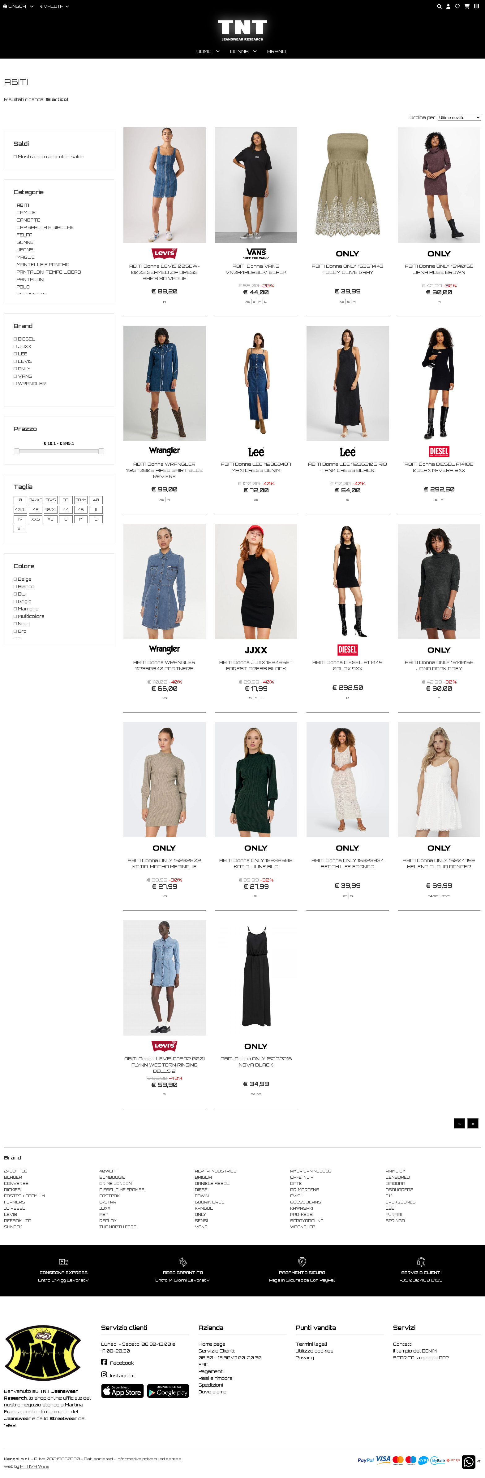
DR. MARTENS (304, 1190)
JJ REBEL (14, 1208)
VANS (201, 1227)
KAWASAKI (301, 1208)
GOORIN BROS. (210, 1202)
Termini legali (311, 1344)
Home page (212, 1344)
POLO (23, 286)
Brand (276, 51)
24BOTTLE (15, 1171)
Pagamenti (211, 1371)
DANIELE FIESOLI (212, 1183)
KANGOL (204, 1208)
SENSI (201, 1221)
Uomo (204, 51)
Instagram (122, 1375)
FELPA (24, 234)
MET (103, 1214)
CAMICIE (26, 212)
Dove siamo (212, 1391)
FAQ (204, 1364)
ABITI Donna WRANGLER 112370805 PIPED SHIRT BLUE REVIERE (164, 494)
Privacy (305, 1357)
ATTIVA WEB (34, 1466)
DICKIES (12, 1190)
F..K (389, 1196)
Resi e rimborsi (216, 1378)
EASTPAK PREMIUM (24, 1196)
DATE (296, 1183)
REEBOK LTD (17, 1221)
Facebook (122, 1363)
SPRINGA (395, 1221)
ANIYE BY (395, 1171)
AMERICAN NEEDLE (310, 1171)
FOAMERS (14, 1202)
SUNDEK (13, 1227)
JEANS (25, 249)
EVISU (296, 1196)
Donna (239, 51)
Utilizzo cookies (314, 1350)
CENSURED (398, 1177)
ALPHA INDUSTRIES (216, 1171)
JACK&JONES (401, 1202)
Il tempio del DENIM (415, 1350)
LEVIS (10, 1214)
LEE (390, 1208)
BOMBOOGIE (112, 1177)
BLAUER (13, 1177)
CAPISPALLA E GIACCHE (45, 227)
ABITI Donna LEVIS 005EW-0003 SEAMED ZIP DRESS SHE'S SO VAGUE (164, 272)
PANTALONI (30, 279)
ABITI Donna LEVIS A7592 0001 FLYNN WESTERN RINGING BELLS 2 (164, 1088)
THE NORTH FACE (117, 1227)
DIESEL (202, 1190)
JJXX (104, 1208)
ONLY (200, 1214)
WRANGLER (302, 1227)
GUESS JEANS (305, 1202)
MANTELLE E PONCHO (43, 264)
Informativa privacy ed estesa (149, 1459)
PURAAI (394, 1214)
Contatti (402, 1344)
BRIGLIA (203, 1177)
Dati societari (98, 1459)
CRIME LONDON (115, 1183)
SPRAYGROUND (307, 1221)
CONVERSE (16, 1183)
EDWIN (202, 1196)
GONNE (25, 242)
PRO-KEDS (301, 1214)
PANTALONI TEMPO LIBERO (49, 272)
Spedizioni (211, 1385)
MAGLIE (26, 257)
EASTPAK (109, 1196)
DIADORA (395, 1183)
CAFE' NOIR (302, 1177)
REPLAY (108, 1221)
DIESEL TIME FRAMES (121, 1190)
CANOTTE (28, 220)
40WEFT (108, 1171)
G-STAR (107, 1202)
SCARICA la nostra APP (421, 1357)
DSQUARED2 (399, 1190)
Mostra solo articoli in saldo (49, 156)
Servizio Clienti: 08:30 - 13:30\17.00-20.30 (230, 1354)
